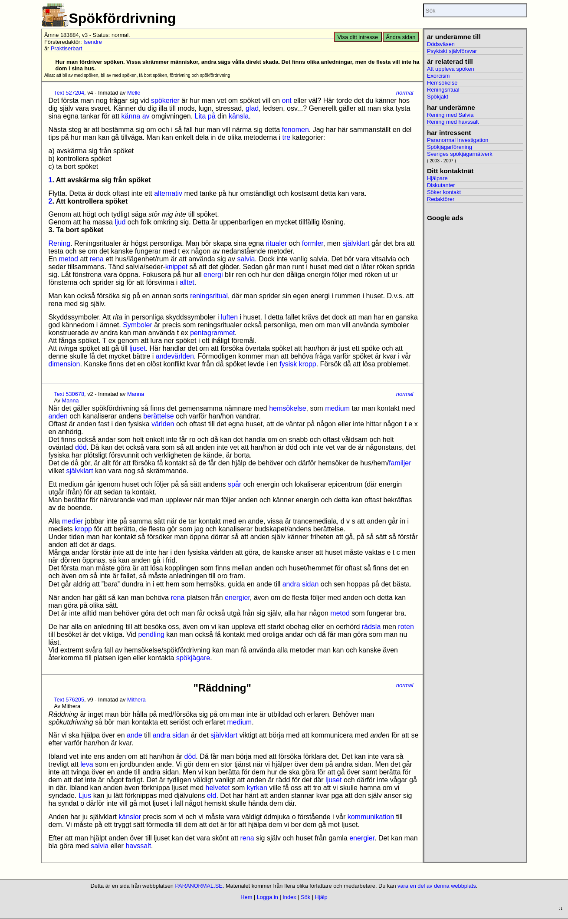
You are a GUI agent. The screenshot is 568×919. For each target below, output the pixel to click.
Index (289, 897)
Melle (134, 92)
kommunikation (371, 816)
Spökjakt (437, 96)
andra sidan (300, 584)
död (81, 447)
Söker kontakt (444, 192)
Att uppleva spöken (450, 69)
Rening (60, 243)
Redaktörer (440, 199)
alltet (187, 282)
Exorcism (438, 75)
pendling (151, 634)
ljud (120, 222)
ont (287, 100)
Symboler (137, 325)
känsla (239, 116)
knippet (176, 266)
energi (213, 274)
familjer (400, 463)
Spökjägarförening (449, 147)
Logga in (267, 897)
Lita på (205, 116)
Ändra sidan (400, 37)
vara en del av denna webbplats (436, 886)
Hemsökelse (442, 82)
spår (234, 484)
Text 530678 (69, 394)
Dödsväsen (441, 44)
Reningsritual (443, 89)
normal (405, 92)
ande (134, 735)
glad (252, 108)
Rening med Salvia (450, 115)
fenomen (295, 129)
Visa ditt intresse (357, 37)
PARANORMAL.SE (199, 886)
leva (86, 764)
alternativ (168, 193)
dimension (64, 364)
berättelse (158, 416)
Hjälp (321, 897)
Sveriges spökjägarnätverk (459, 154)
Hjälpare (437, 178)
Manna (135, 394)
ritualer (276, 243)
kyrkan (257, 787)
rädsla (371, 626)
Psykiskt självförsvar (452, 51)
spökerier (165, 100)
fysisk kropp (297, 364)
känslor (129, 816)
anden (58, 416)
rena (97, 259)
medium (337, 408)
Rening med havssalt (453, 122)
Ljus (85, 795)
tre (286, 137)
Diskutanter (441, 185)
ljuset (137, 348)
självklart (355, 243)
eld (211, 795)
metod (68, 259)
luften (229, 317)
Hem (246, 897)
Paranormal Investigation (458, 140)
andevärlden (175, 356)
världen (162, 424)
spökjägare (193, 658)
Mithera (136, 699)
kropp (83, 529)
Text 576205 (69, 699)
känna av (135, 116)
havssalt (138, 846)
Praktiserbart (66, 48)
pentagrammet (212, 332)
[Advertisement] (475, 352)
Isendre (92, 42)
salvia (246, 259)
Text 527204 (69, 92)
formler (312, 243)
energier (237, 597)
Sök (305, 897)
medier (72, 521)
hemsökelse (287, 408)
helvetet (218, 787)
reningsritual (209, 296)
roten (406, 626)
